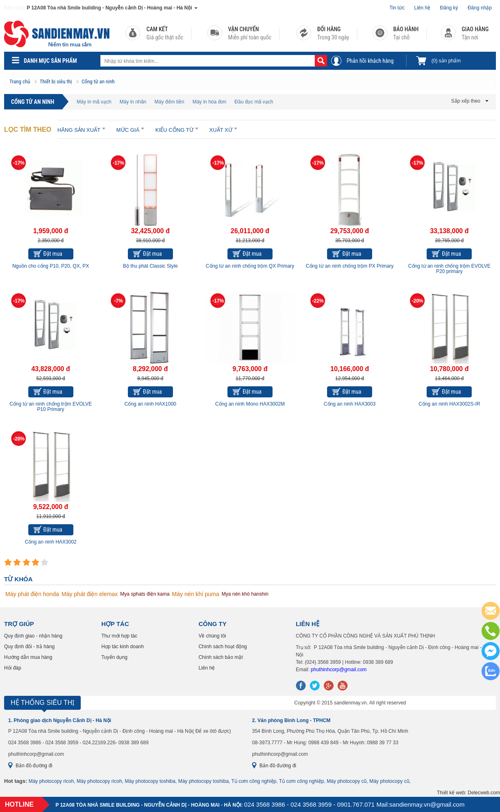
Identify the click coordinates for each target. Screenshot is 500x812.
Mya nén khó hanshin (245, 594)
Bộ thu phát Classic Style (150, 266)
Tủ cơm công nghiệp (254, 781)
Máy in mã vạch (94, 102)
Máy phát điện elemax (89, 594)
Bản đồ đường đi (34, 765)
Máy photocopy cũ (346, 781)
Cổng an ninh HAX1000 (150, 404)
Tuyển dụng (114, 657)
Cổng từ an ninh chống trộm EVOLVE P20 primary (449, 268)
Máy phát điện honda (32, 594)
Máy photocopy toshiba (150, 781)
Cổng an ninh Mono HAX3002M (250, 404)
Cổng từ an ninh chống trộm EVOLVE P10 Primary (50, 406)
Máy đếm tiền (169, 102)
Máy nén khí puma (195, 594)
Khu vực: (14, 8)
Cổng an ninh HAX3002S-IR (449, 404)
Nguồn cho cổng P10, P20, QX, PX (50, 266)
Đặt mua (52, 253)
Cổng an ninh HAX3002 (50, 542)
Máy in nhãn (133, 102)
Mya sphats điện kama (144, 594)
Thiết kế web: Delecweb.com (468, 793)
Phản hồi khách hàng (370, 60)
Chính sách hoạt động (222, 646)
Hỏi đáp (12, 668)
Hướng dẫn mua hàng (28, 657)
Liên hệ (422, 8)
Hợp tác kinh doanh (122, 646)
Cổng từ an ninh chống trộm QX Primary (250, 266)
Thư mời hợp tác (119, 636)
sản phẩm (446, 61)
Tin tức (397, 8)
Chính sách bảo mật (220, 657)
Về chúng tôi (212, 636)
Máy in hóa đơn (209, 102)
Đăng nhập (480, 8)
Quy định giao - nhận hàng (33, 636)
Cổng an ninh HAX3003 (349, 404)
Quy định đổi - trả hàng (29, 646)
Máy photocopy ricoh (51, 781)
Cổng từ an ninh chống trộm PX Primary (349, 266)
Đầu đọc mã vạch (253, 102)
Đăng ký (449, 8)
